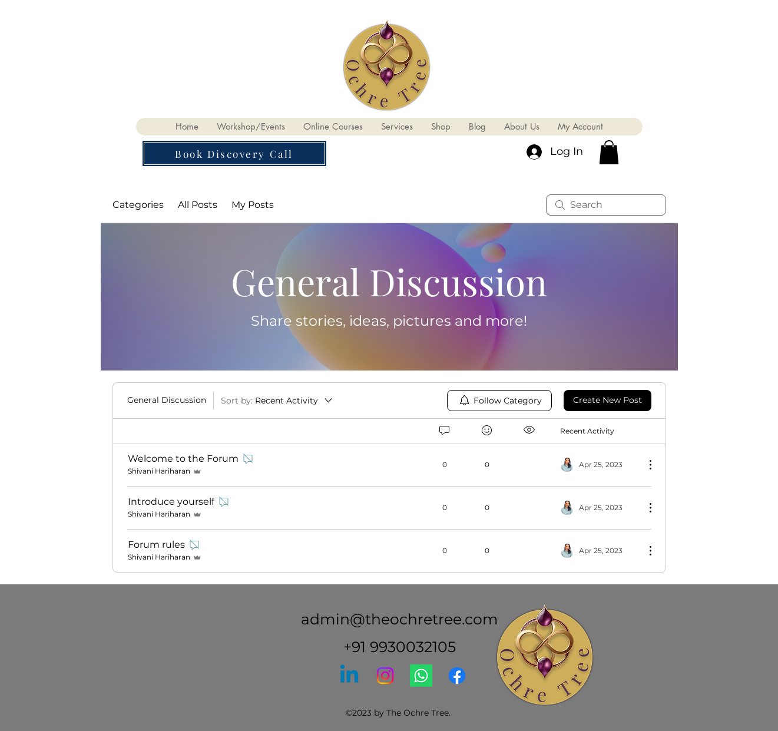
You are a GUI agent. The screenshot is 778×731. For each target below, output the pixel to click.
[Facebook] (457, 675)
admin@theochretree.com (399, 619)
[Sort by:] (277, 400)
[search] (606, 205)
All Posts (197, 204)
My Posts (252, 204)
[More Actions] (644, 465)
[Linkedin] (349, 675)
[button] (234, 153)
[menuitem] (499, 400)
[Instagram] (385, 675)
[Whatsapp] (421, 675)
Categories (138, 204)
